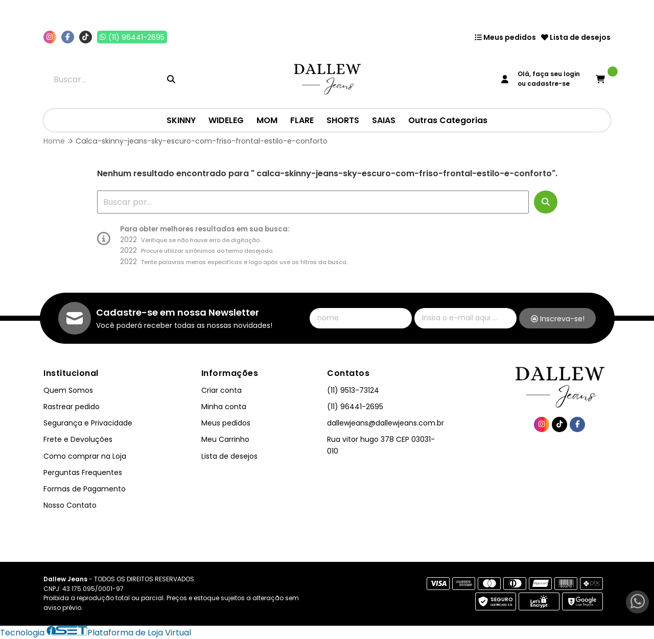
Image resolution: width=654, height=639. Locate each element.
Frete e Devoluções (77, 439)
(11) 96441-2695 (355, 406)
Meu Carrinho (225, 439)
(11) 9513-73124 (353, 390)
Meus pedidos (505, 37)
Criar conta (221, 390)
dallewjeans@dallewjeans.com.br (385, 423)
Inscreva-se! (558, 319)
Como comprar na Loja (84, 456)
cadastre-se (548, 83)
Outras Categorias (447, 120)
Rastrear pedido (71, 406)
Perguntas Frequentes (82, 472)
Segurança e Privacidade (87, 423)
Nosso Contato (70, 505)
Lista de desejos (576, 37)
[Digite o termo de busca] (102, 79)
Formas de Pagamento (84, 489)
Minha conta (223, 406)
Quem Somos (68, 390)
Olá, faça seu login (549, 73)
